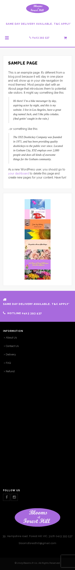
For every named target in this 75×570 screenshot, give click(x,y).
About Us (11, 337)
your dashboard (18, 173)
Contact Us (12, 346)
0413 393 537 (39, 37)
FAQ (8, 362)
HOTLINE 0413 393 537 (24, 313)
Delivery (11, 354)
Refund (10, 371)
